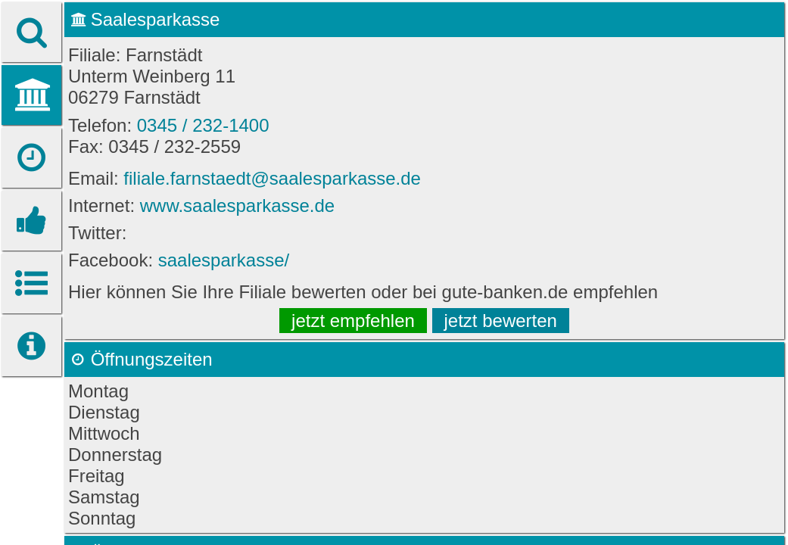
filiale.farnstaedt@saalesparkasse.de (272, 178)
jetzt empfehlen (353, 320)
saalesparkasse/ (223, 260)
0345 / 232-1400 (203, 125)
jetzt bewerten (500, 320)
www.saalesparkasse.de (237, 205)
